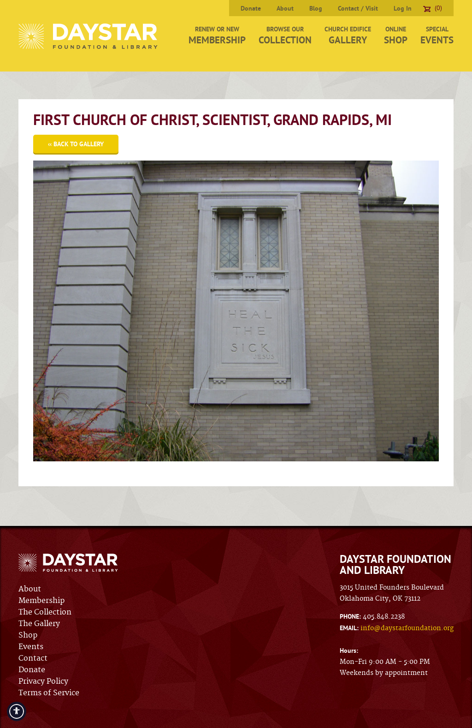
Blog (315, 8)
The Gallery (39, 623)
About (285, 8)
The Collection (44, 612)
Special (437, 35)
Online (395, 35)
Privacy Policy (43, 681)
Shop (27, 635)
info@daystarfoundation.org (407, 628)
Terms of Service (48, 693)
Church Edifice (347, 35)
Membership (41, 600)
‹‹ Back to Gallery (76, 144)
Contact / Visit (358, 8)
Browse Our (285, 35)
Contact (32, 658)
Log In (403, 8)
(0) (432, 8)
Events (30, 646)
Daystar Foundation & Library (88, 36)
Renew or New (217, 35)
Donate (251, 8)
